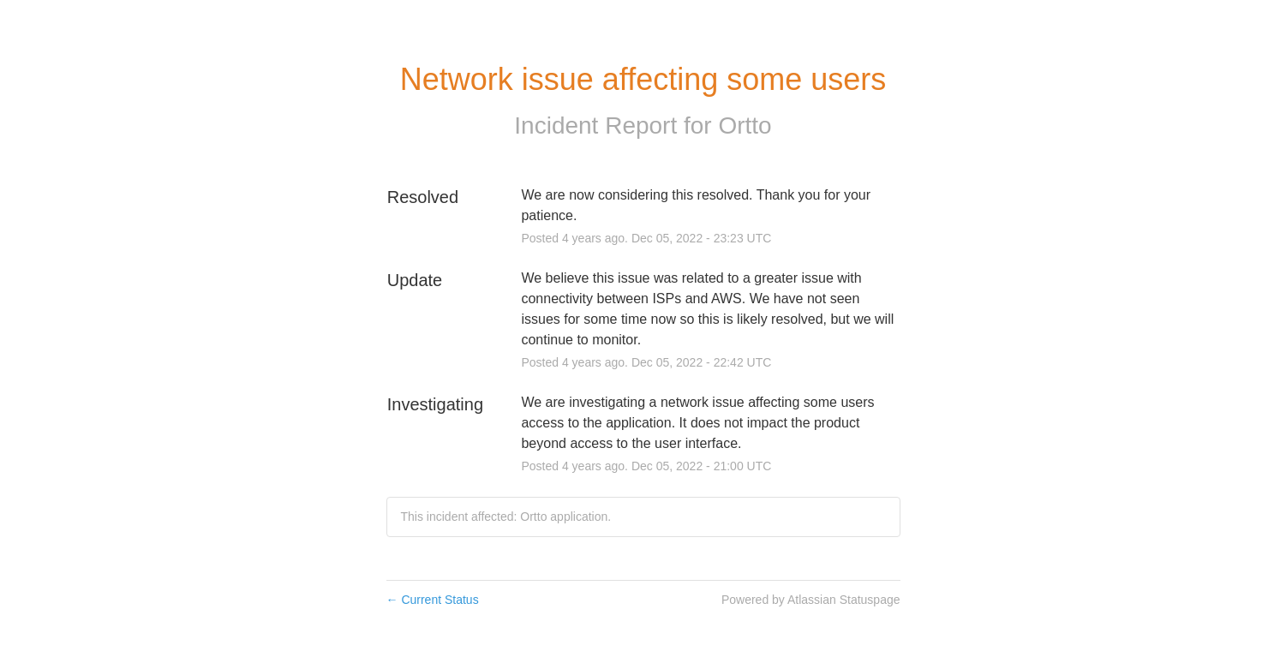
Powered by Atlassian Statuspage (810, 599)
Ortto (744, 125)
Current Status (432, 599)
